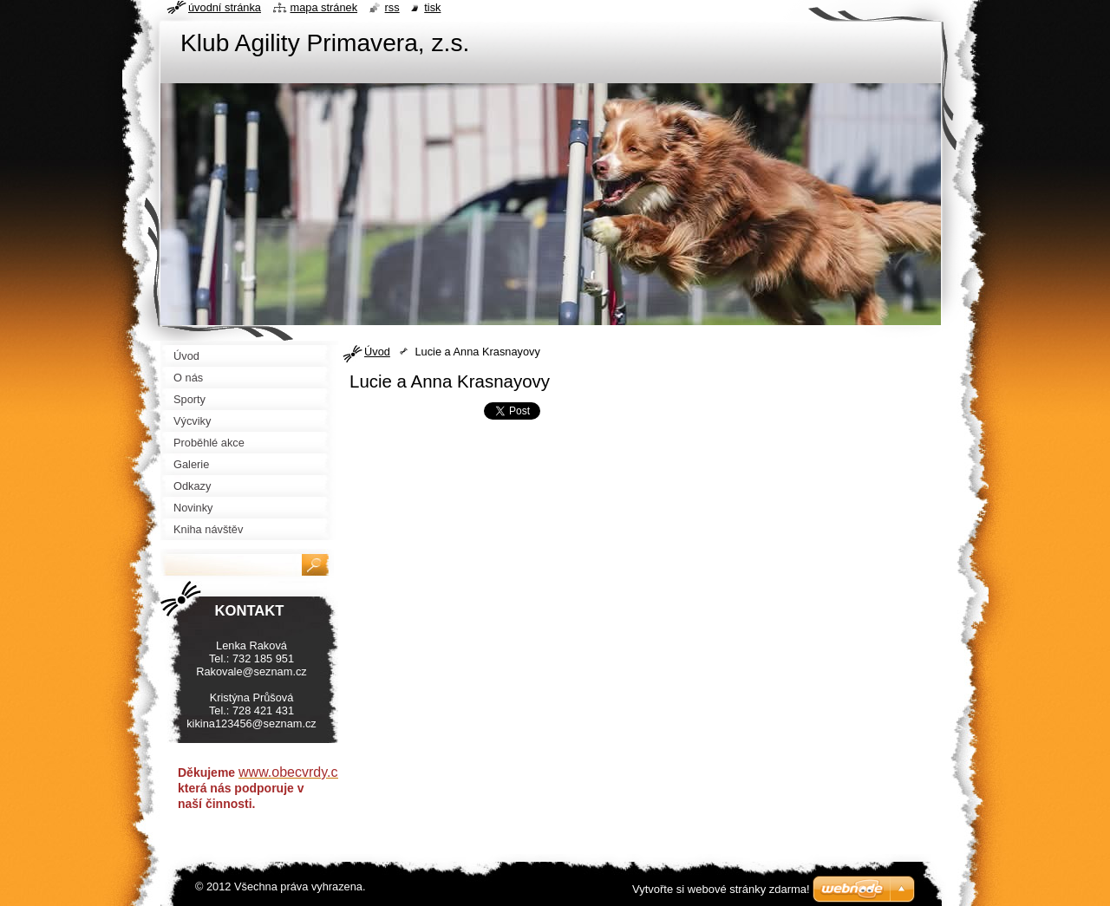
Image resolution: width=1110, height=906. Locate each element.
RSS (392, 7)
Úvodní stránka (224, 7)
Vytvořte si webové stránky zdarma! (721, 889)
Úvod (377, 351)
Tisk (432, 7)
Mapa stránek (324, 7)
